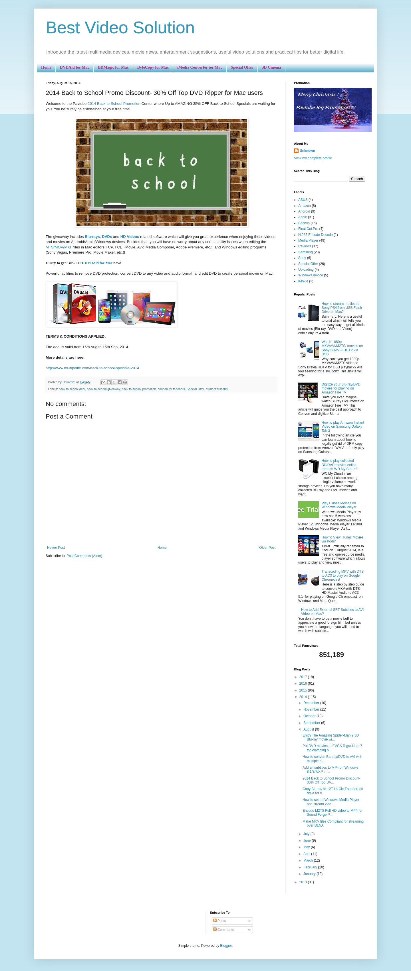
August (309, 729)
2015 (303, 690)
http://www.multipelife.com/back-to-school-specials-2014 (92, 368)
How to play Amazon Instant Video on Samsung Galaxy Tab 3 (343, 427)
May (307, 847)
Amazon (304, 206)
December (311, 703)
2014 (303, 697)
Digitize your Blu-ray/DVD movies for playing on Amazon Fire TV (341, 388)
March (308, 860)
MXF (68, 247)
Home (46, 67)
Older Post (267, 548)
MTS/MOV (54, 247)
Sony (302, 258)
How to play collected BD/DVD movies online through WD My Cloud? (339, 465)
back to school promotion (139, 389)
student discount (217, 389)
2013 (303, 882)
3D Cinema (271, 67)
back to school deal (72, 389)
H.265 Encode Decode (315, 235)
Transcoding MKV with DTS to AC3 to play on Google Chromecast (343, 576)
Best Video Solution (120, 27)
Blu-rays (92, 236)
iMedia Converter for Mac (199, 67)
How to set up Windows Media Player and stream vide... (331, 802)
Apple (302, 217)
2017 (303, 677)
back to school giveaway (103, 389)
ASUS (303, 200)
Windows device (310, 275)
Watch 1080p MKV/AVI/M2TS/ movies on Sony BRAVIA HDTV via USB (342, 348)
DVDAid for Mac (74, 67)
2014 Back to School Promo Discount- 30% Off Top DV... (331, 780)
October (310, 716)
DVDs (107, 236)
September (312, 723)
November (311, 709)
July (307, 834)
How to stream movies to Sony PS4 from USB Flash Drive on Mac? (342, 308)
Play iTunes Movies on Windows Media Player (339, 505)
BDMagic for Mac (113, 67)
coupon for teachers (171, 389)
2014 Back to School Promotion (114, 103)
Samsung (305, 252)
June (307, 841)
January (310, 874)
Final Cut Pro (308, 229)
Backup (304, 223)
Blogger (226, 946)
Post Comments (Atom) (84, 556)
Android (304, 211)
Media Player (308, 240)
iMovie (303, 281)
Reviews (304, 246)
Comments (223, 930)
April (307, 854)
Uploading (306, 270)
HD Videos (129, 236)
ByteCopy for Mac (153, 67)
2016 (303, 684)
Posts (219, 921)
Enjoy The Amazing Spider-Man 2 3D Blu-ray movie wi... (331, 737)
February (310, 867)
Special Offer (242, 67)
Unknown (307, 151)
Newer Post (56, 548)
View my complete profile (313, 158)
